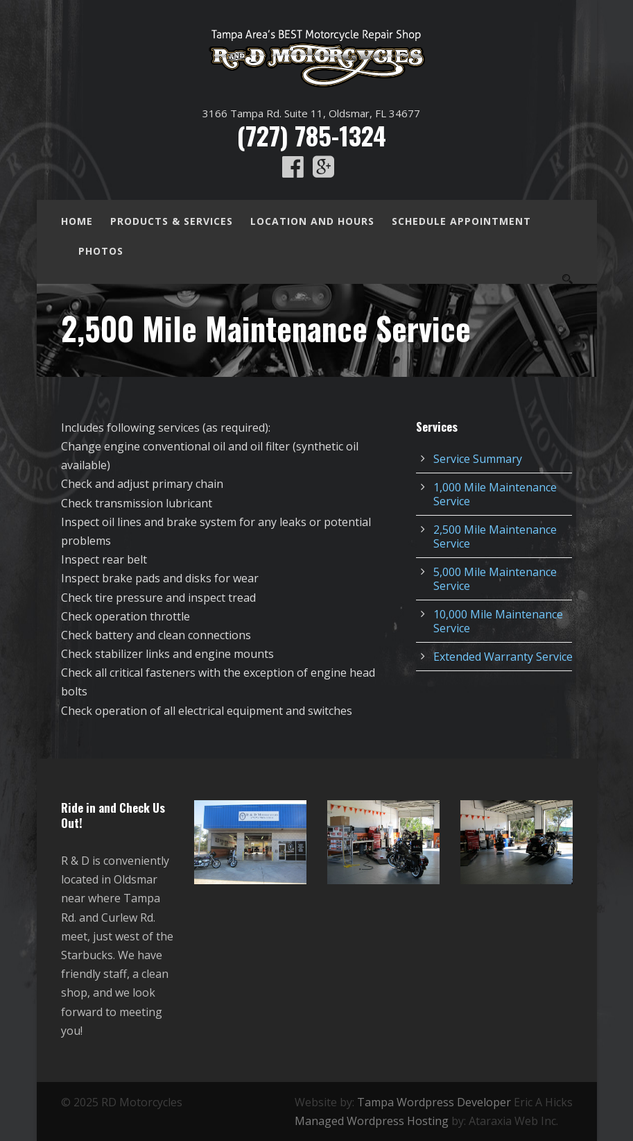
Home (77, 221)
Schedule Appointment (461, 221)
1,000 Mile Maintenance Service (495, 494)
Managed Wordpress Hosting (372, 1121)
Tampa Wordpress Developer (434, 1102)
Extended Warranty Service (503, 656)
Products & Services (171, 221)
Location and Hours (312, 221)
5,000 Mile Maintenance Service (495, 578)
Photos (100, 250)
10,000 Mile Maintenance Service (498, 621)
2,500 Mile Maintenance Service (495, 536)
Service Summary (477, 458)
